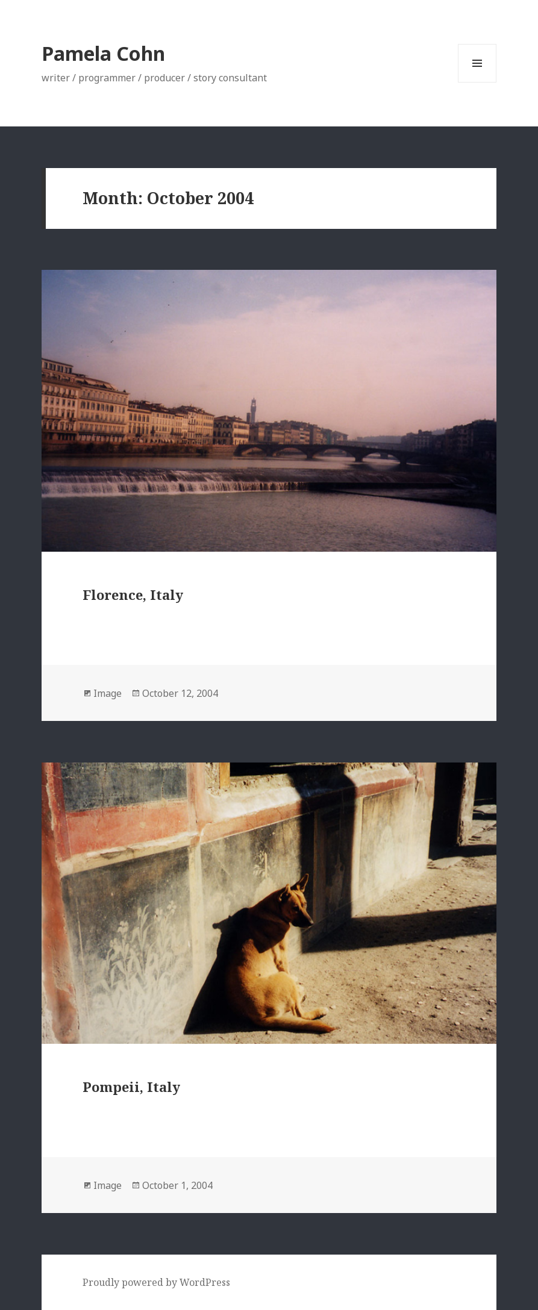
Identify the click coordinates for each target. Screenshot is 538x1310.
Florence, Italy (133, 594)
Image (107, 693)
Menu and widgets (477, 82)
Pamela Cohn (103, 53)
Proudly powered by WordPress (156, 1282)
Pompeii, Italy (131, 1087)
